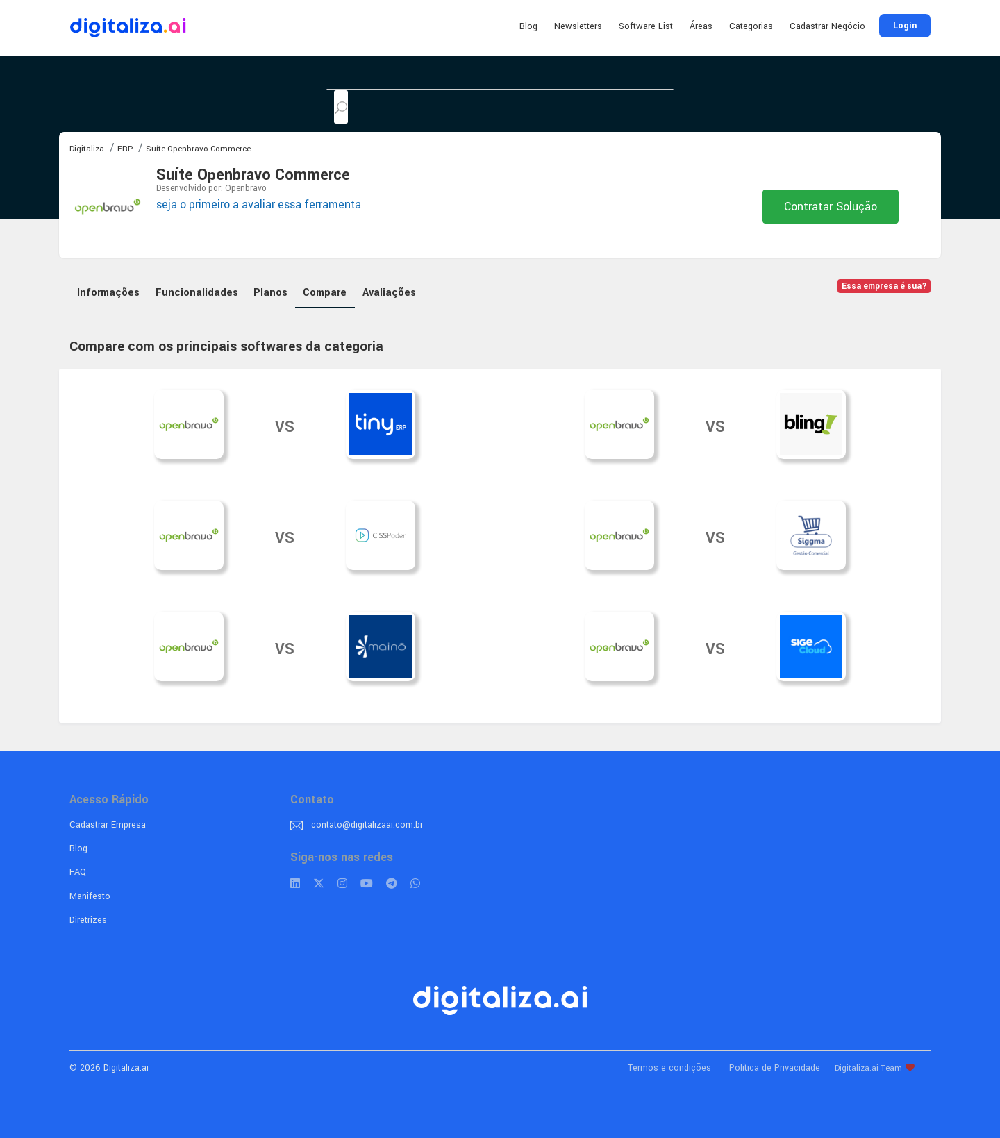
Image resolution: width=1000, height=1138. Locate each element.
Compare (325, 292)
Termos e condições (669, 1068)
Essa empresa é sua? (884, 286)
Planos (270, 292)
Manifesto (89, 896)
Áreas (701, 26)
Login (905, 25)
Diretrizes (88, 920)
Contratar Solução (830, 207)
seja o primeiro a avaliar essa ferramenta (258, 204)
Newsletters (578, 26)
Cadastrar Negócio (827, 26)
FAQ (77, 872)
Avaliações (389, 292)
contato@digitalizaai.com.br (367, 825)
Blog (528, 26)
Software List (646, 26)
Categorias (751, 26)
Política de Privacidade (774, 1068)
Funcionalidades (197, 292)
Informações (108, 292)
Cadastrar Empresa (107, 825)
